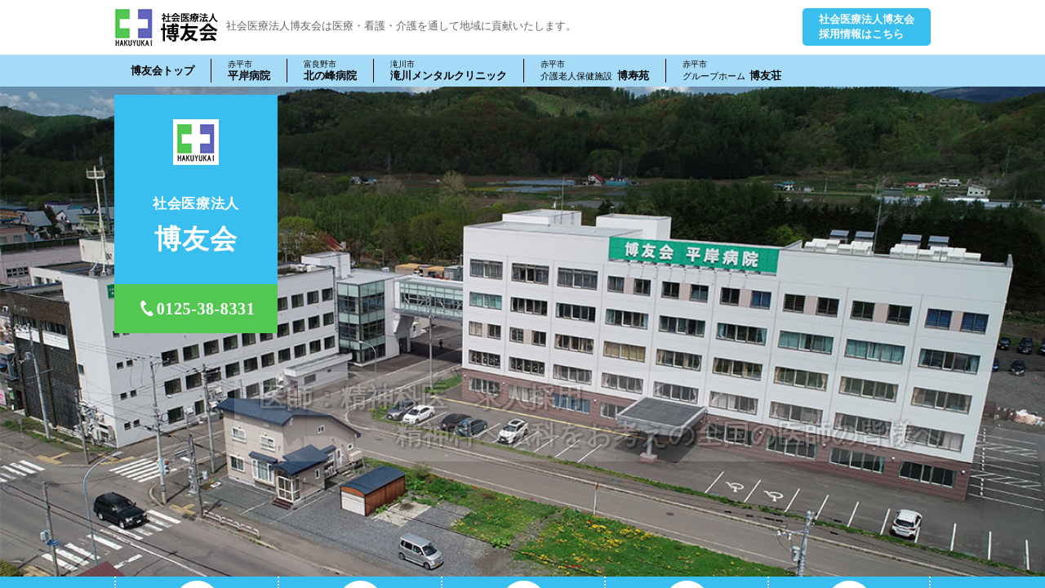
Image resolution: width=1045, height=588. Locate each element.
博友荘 (732, 70)
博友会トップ (162, 71)
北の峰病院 (330, 70)
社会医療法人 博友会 (166, 27)
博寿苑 (594, 70)
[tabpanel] (522, 332)
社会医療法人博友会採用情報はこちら (866, 26)
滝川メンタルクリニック (448, 70)
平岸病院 (249, 70)
